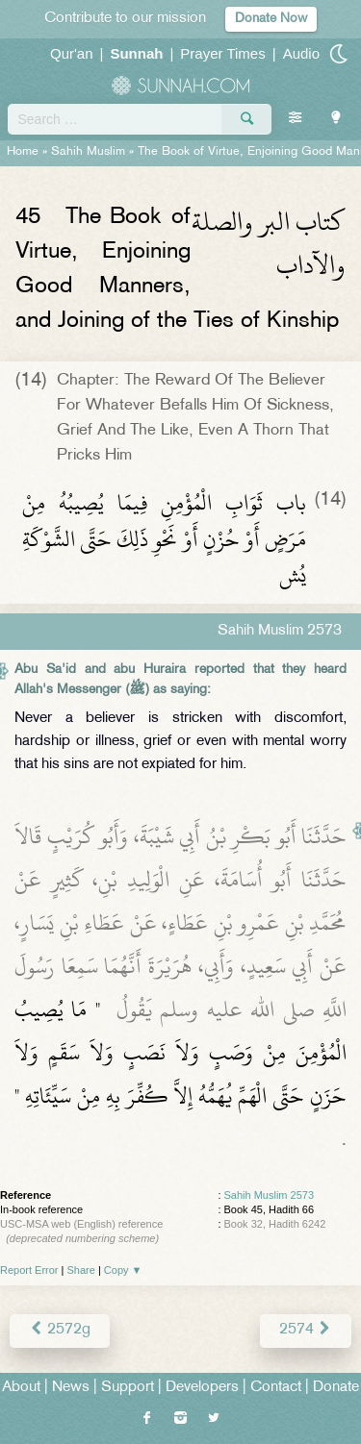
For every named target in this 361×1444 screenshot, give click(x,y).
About (21, 1388)
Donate (336, 1388)
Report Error (29, 1270)
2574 (305, 1330)
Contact (275, 1388)
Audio (301, 53)
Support (127, 1388)
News (71, 1388)
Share (81, 1270)
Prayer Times (222, 53)
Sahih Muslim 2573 (269, 1195)
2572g (59, 1330)
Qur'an (71, 53)
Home (23, 152)
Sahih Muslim (88, 152)
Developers (202, 1388)
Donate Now (271, 18)
